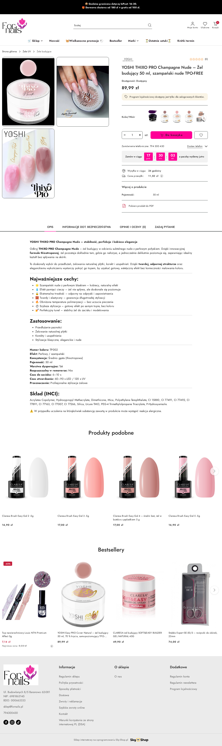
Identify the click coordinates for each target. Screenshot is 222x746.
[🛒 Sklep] (35, 41)
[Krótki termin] (186, 41)
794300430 (10, 713)
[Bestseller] (115, 41)
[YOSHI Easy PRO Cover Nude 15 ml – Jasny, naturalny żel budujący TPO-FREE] (201, 116)
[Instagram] (12, 722)
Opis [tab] (50, 227)
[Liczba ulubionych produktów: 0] (205, 25)
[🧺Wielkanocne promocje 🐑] (84, 41)
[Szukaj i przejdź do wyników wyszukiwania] (149, 25)
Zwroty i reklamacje (70, 701)
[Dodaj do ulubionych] (201, 135)
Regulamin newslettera (183, 683)
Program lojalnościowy (183, 689)
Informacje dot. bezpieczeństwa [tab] (86, 227)
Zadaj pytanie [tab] (165, 227)
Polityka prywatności (71, 683)
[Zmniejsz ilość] (124, 135)
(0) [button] (206, 59)
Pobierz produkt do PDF (138, 206)
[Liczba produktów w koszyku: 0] (215, 25)
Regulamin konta (180, 676)
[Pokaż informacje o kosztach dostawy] (162, 176)
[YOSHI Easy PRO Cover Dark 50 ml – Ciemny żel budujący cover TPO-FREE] (165, 116)
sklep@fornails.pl (13, 707)
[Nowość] (54, 41)
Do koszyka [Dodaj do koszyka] (171, 135)
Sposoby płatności (70, 689)
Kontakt (63, 714)
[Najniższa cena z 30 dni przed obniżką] (51, 646)
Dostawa (64, 695)
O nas (118, 676)
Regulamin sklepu (69, 676)
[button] (133, 41)
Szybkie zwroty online (72, 708)
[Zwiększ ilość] (139, 135)
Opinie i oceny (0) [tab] (133, 227)
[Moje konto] (192, 25)
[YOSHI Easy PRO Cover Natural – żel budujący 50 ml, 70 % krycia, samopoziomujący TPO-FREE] (189, 116)
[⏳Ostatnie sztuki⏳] (158, 41)
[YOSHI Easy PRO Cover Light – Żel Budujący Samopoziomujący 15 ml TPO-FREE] (177, 116)
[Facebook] (5, 722)
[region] (165, 156)
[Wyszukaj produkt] (112, 25)
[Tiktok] (18, 722)
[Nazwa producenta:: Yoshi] (128, 59)
